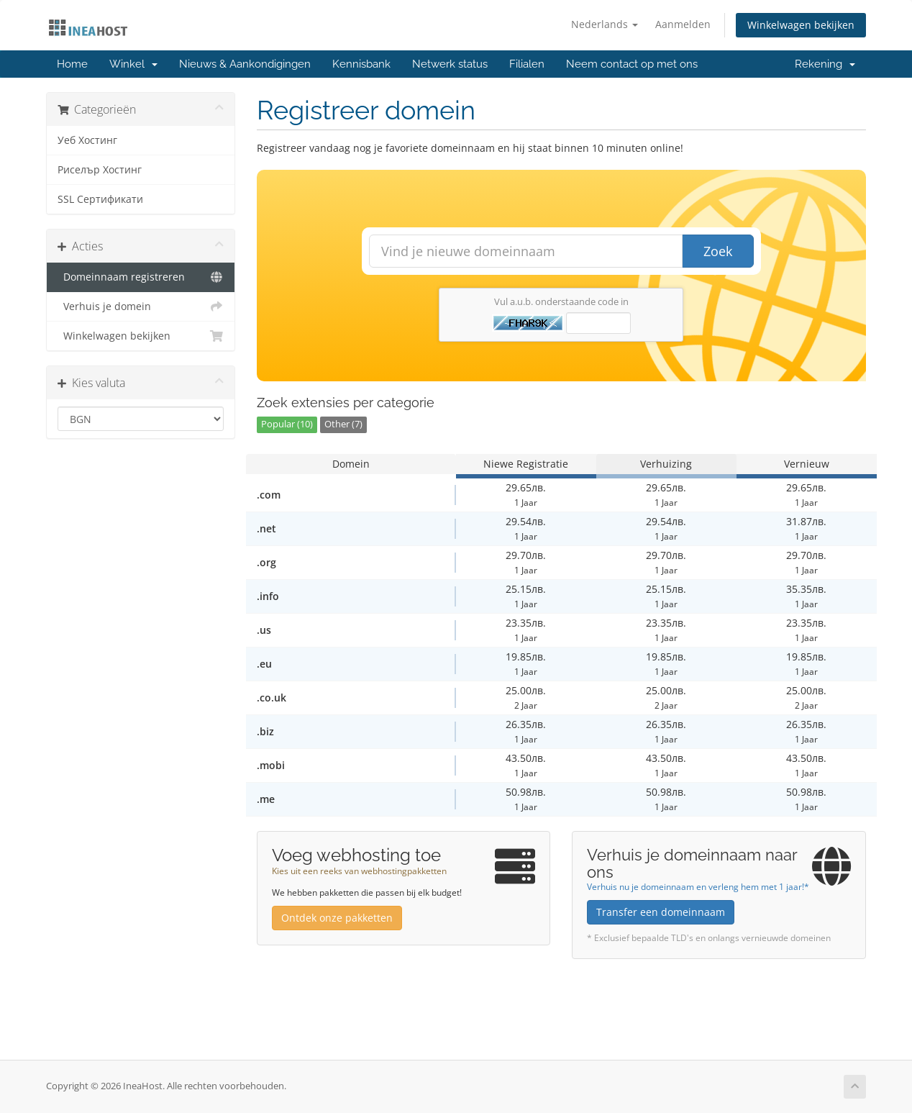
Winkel (133, 64)
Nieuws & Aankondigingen (245, 64)
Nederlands (604, 24)
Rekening (825, 64)
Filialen (526, 64)
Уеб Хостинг (87, 140)
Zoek (717, 251)
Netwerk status (450, 64)
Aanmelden (683, 24)
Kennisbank (361, 64)
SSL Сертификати (100, 199)
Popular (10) (287, 424)
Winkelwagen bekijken (800, 25)
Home (72, 64)
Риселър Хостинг (100, 169)
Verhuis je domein (141, 306)
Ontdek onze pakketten (337, 918)
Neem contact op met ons (632, 64)
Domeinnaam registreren (141, 277)
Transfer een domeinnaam (660, 912)
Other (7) (343, 424)
